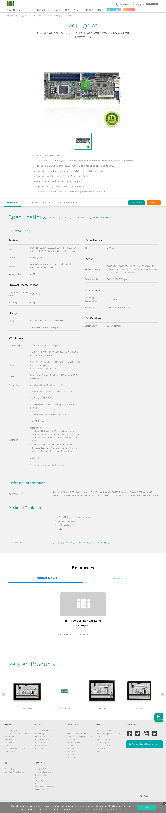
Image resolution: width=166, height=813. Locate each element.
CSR (6, 745)
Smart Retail (70, 754)
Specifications (31, 202)
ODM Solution (71, 730)
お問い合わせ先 (11, 751)
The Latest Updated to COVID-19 (17, 733)
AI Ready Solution (72, 739)
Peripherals (39, 748)
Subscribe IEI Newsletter (44, 787)
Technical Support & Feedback (108, 733)
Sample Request (11, 769)
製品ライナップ (11, 736)
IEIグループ (9, 742)
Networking (39, 733)
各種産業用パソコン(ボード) (17, 15)
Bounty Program (102, 742)
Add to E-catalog (100, 217)
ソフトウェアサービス (105, 745)
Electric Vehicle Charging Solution (79, 736)
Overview (12, 202)
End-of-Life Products (104, 730)
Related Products (68, 202)
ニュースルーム (41, 781)
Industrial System (42, 739)
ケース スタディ (41, 769)
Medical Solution (72, 745)
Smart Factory (71, 748)
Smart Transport (72, 751)
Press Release (40, 784)
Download (154, 202)
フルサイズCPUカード (64, 15)
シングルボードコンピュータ (42, 15)
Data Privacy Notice (94, 809)
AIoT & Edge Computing (44, 730)
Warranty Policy (102, 748)
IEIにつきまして (11, 730)
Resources (48, 202)
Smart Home (70, 757)
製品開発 (8, 739)
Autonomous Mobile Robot (76, 733)
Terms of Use (115, 809)
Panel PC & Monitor (43, 742)
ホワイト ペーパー (42, 789)
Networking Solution (73, 742)
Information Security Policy (15, 748)
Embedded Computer (43, 736)
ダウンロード (101, 751)
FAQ (98, 736)
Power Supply (40, 745)
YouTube (38, 778)
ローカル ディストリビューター (17, 772)
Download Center (42, 775)
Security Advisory (103, 739)
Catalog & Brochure (43, 772)
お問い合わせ (137, 202)
